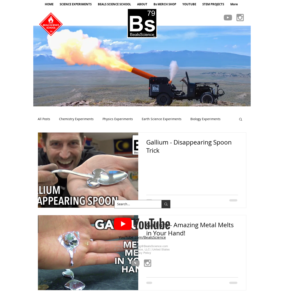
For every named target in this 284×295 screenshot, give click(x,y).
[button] (142, 66)
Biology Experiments (205, 119)
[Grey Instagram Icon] (240, 17)
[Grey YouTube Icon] (228, 17)
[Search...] (134, 204)
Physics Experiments (118, 119)
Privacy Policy (142, 252)
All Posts (44, 119)
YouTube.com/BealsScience (142, 237)
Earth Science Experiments (161, 119)
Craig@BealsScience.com (151, 246)
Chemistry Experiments (76, 119)
